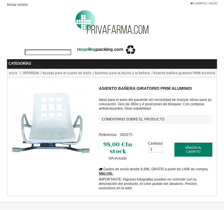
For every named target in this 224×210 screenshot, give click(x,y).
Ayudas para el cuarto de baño (67, 64)
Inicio (13, 64)
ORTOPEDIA (31, 64)
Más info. (106, 164)
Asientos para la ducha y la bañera (122, 64)
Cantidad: (155, 134)
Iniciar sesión (17, 4)
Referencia (107, 126)
